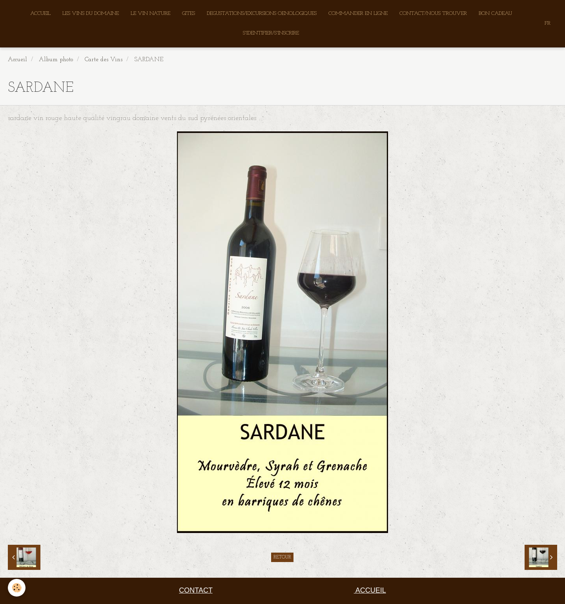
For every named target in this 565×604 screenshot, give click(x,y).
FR (547, 23)
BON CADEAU (495, 13)
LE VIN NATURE (150, 13)
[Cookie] (17, 588)
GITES (188, 13)
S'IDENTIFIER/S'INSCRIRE (271, 33)
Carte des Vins (103, 59)
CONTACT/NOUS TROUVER (433, 13)
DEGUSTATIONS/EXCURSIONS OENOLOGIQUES (262, 13)
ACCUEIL (40, 13)
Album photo (56, 59)
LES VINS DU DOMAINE (90, 13)
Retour (282, 557)
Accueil (17, 59)
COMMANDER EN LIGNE (358, 13)
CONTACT (195, 590)
